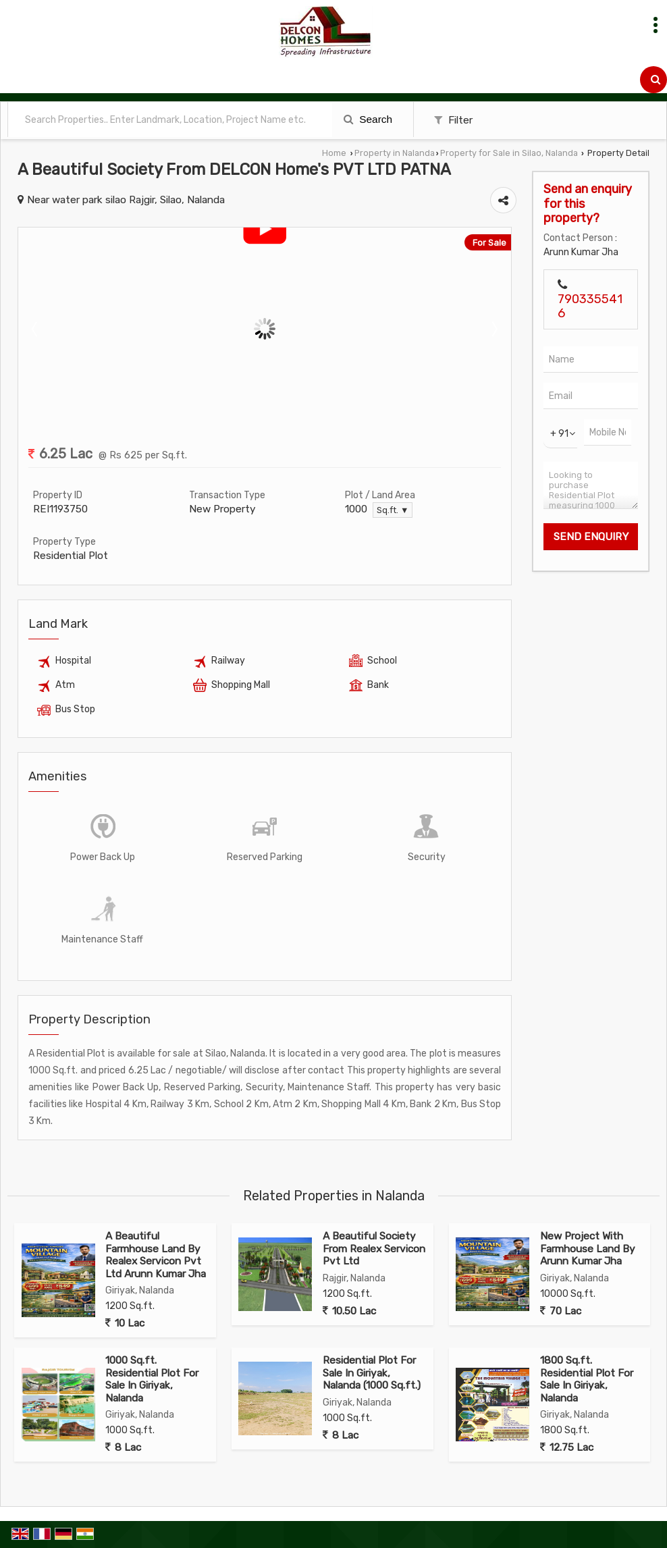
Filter (453, 120)
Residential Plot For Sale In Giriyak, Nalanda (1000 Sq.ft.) (372, 1372)
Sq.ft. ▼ (392, 510)
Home (334, 153)
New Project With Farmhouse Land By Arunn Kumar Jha (587, 1248)
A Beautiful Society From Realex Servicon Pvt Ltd (374, 1248)
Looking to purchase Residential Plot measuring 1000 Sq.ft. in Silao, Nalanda (590, 485)
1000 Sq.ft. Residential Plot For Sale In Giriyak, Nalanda (151, 1379)
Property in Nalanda (394, 153)
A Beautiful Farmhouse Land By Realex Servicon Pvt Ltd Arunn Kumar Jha (155, 1254)
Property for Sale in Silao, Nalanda (509, 153)
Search (368, 119)
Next (493, 329)
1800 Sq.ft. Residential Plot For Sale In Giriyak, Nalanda (586, 1379)
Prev (36, 329)
